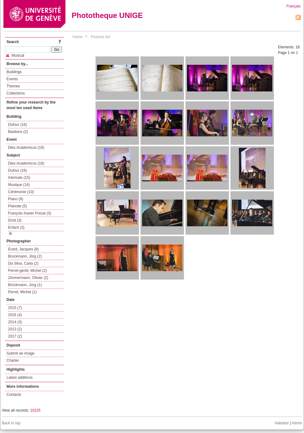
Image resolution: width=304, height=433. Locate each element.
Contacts (14, 394)
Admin (297, 423)
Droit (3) (14, 220)
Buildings (14, 72)
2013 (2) (15, 329)
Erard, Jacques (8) (23, 249)
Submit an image (20, 353)
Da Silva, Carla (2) (23, 263)
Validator (281, 423)
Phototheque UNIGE (107, 15)
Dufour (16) (17, 124)
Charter (13, 360)
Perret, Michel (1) (22, 292)
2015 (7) (15, 308)
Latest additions (20, 377)
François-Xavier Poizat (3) (29, 213)
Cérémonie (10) (21, 192)
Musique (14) (19, 185)
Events (12, 79)
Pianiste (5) (17, 206)
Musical (15, 55)
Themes (13, 86)
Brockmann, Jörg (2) (25, 256)
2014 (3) (15, 322)
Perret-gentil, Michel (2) (27, 270)
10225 (35, 410)
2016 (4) (15, 315)
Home (78, 37)
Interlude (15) (19, 177)
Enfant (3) (16, 227)
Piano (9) (15, 199)
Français (293, 6)
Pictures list (100, 37)
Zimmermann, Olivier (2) (28, 278)
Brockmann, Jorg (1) (25, 285)
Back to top (11, 423)
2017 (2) (15, 336)
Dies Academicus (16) (26, 147)
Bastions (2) (18, 132)
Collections (16, 93)
